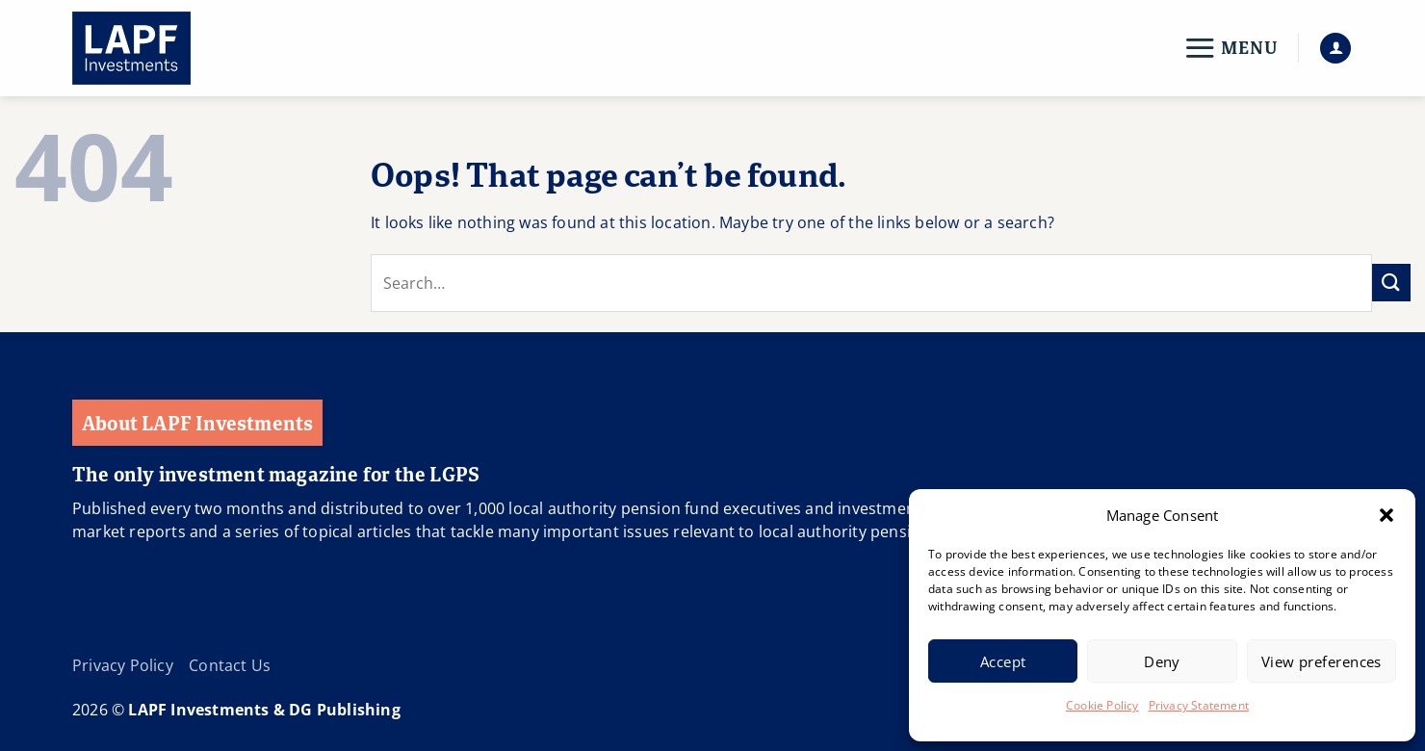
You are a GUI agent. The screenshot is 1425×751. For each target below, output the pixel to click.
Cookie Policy (1102, 705)
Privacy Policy (122, 665)
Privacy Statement (1199, 705)
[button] (1386, 515)
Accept (1003, 661)
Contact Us (230, 665)
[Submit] (1391, 282)
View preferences (1321, 661)
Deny (1162, 661)
